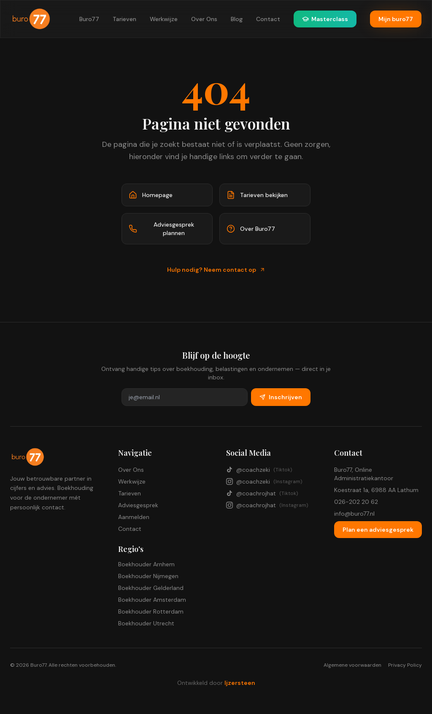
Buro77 (89, 19)
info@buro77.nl (354, 513)
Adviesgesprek (138, 505)
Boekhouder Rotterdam (151, 611)
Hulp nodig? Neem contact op (216, 269)
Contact (268, 19)
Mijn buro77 (395, 19)
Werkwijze (164, 19)
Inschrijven (280, 397)
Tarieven (124, 19)
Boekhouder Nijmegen (148, 576)
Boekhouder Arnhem (146, 564)
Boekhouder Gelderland (151, 588)
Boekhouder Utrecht (146, 623)
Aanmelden (133, 517)
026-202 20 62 (356, 502)
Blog (237, 19)
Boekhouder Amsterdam (152, 599)
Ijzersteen (239, 683)
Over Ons (204, 19)
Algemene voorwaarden (352, 665)
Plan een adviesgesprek (378, 529)
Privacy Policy (405, 665)
